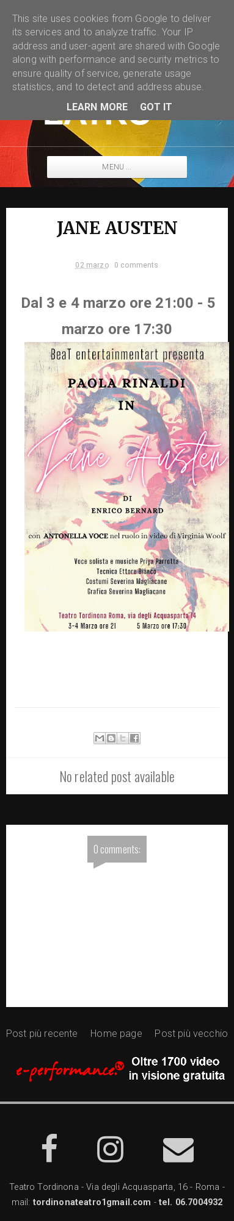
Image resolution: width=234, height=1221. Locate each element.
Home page (116, 1033)
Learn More (97, 107)
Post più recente (42, 1033)
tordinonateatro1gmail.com (92, 1202)
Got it (156, 107)
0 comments (136, 265)
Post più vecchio (191, 1033)
